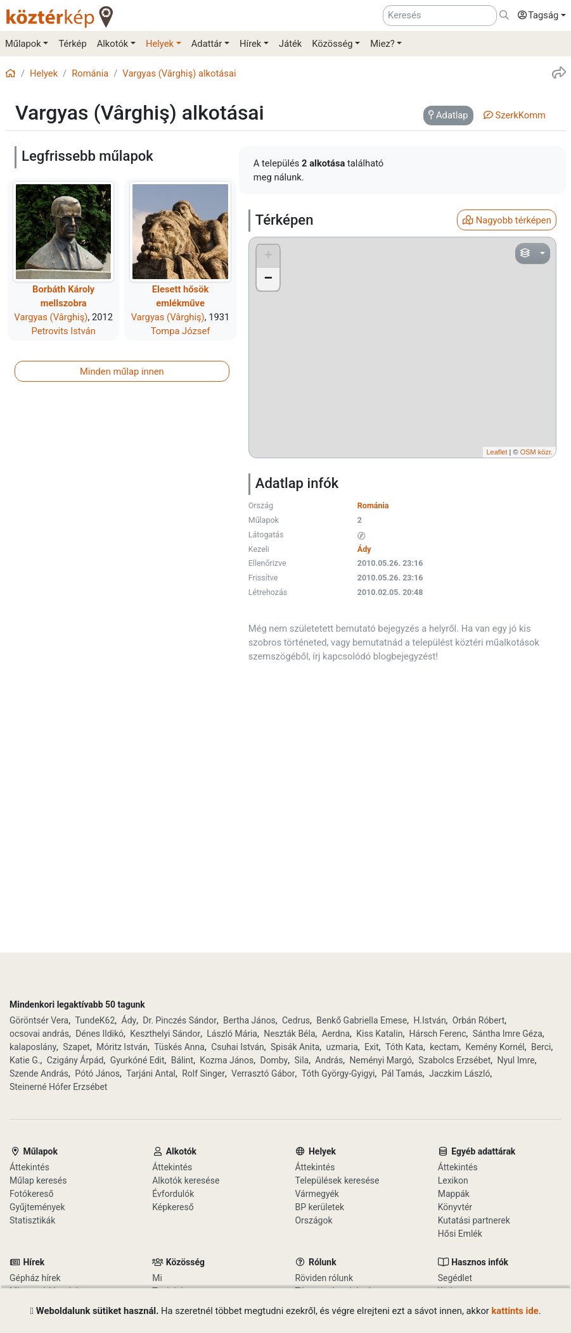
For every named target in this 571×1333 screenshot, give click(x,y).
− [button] (268, 279)
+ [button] (268, 256)
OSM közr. (536, 452)
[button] (538, 16)
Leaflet (496, 452)
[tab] (448, 116)
